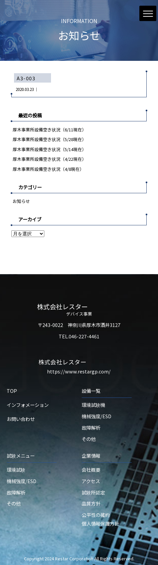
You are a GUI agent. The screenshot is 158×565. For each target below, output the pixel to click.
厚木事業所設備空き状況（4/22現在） (49, 159)
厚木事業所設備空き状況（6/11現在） (49, 129)
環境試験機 (93, 404)
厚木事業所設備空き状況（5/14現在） (49, 149)
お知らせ (21, 201)
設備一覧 (91, 390)
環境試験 (16, 469)
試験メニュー (21, 455)
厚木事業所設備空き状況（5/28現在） (49, 139)
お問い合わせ (21, 418)
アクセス (91, 480)
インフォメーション (28, 404)
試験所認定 (93, 492)
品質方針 (91, 503)
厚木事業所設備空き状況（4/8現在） (48, 169)
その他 (89, 438)
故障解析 (91, 427)
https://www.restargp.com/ (79, 371)
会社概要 (91, 469)
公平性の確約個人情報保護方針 (100, 519)
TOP (12, 390)
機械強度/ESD (96, 416)
